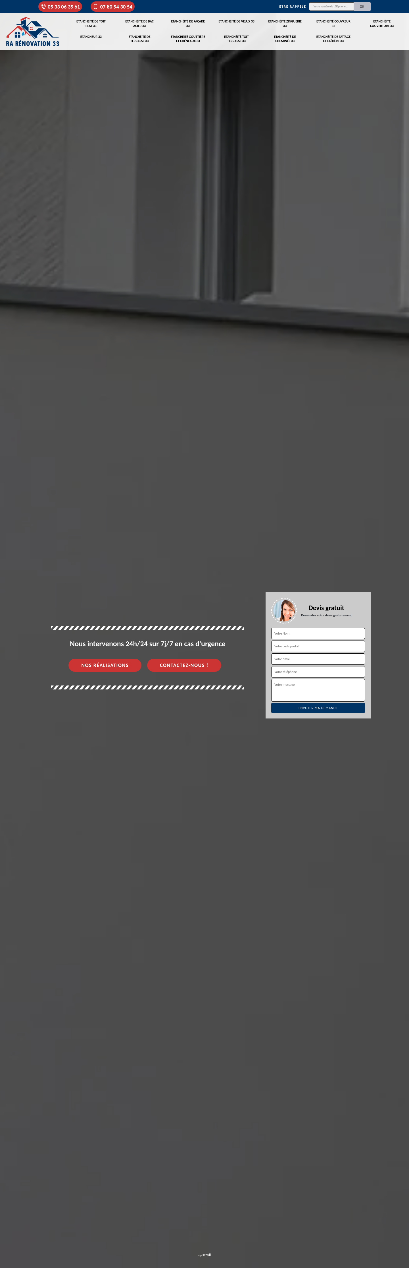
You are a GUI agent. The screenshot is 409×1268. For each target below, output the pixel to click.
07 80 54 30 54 (112, 6)
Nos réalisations (105, 665)
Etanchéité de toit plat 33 (91, 23)
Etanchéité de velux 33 (236, 21)
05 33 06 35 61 (60, 6)
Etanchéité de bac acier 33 (139, 23)
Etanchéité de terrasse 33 (140, 39)
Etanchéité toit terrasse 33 (236, 39)
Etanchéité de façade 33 (188, 23)
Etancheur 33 (91, 37)
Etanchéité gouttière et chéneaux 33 (188, 39)
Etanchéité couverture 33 (382, 23)
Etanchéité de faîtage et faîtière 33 (333, 39)
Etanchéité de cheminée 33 (285, 39)
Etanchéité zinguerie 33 (285, 23)
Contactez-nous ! (184, 665)
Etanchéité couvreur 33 (333, 23)
